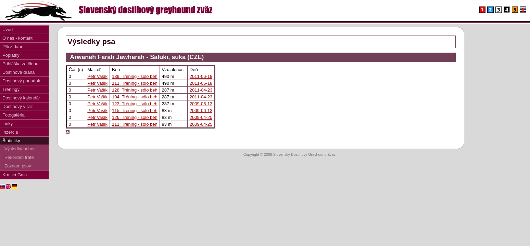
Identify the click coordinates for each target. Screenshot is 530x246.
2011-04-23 (201, 90)
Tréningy (11, 89)
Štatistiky (11, 140)
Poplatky (11, 55)
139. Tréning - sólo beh (134, 76)
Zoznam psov (17, 165)
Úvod (7, 29)
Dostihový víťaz (17, 106)
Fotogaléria (13, 115)
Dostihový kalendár (21, 97)
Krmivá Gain (14, 174)
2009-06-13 (201, 103)
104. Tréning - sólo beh (134, 96)
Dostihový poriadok (21, 80)
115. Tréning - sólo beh (134, 110)
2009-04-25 (201, 117)
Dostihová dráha (18, 72)
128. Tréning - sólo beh (134, 90)
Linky (7, 123)
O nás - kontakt (17, 38)
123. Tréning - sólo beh (134, 103)
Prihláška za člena (20, 63)
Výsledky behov (20, 148)
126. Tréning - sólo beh (134, 117)
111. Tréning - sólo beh (134, 83)
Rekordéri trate (19, 157)
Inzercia (10, 132)
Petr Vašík (97, 76)
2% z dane (12, 46)
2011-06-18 (201, 76)
